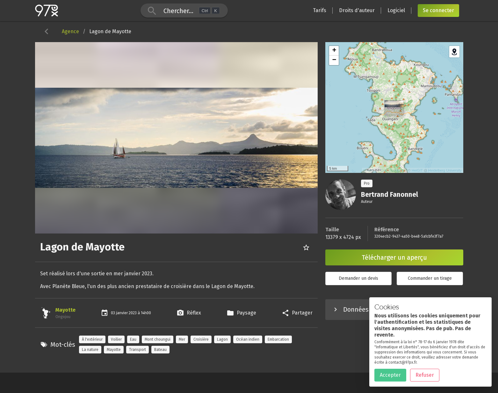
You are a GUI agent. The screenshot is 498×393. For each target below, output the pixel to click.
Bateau (160, 349)
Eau (133, 339)
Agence (70, 31)
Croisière (201, 339)
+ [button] (334, 51)
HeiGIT (417, 170)
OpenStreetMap (392, 170)
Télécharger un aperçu (394, 257)
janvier (122, 313)
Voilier (116, 339)
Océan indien (247, 339)
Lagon (222, 339)
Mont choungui (157, 339)
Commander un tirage (430, 278)
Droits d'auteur (357, 10)
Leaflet (369, 170)
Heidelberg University (445, 170)
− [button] (334, 60)
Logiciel (396, 10)
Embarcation (278, 339)
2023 (133, 313)
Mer (182, 339)
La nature (90, 349)
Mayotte (65, 310)
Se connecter (438, 10)
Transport (137, 349)
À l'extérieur (92, 339)
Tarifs (319, 10)
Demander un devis (358, 278)
